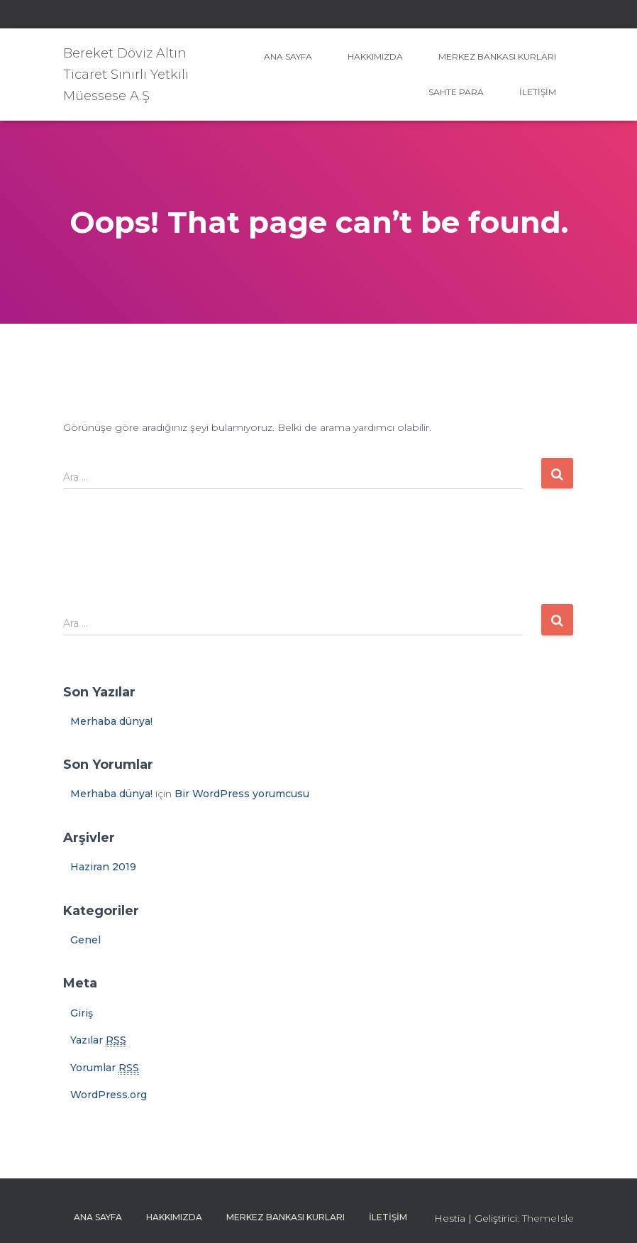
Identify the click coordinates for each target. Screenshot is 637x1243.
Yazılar (98, 1040)
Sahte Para (456, 92)
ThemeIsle (548, 1218)
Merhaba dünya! (111, 721)
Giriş (81, 1013)
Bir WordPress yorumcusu (242, 793)
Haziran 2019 (103, 866)
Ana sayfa (288, 56)
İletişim (537, 92)
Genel (85, 939)
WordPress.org (108, 1094)
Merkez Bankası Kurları (497, 56)
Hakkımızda (375, 56)
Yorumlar (104, 1068)
